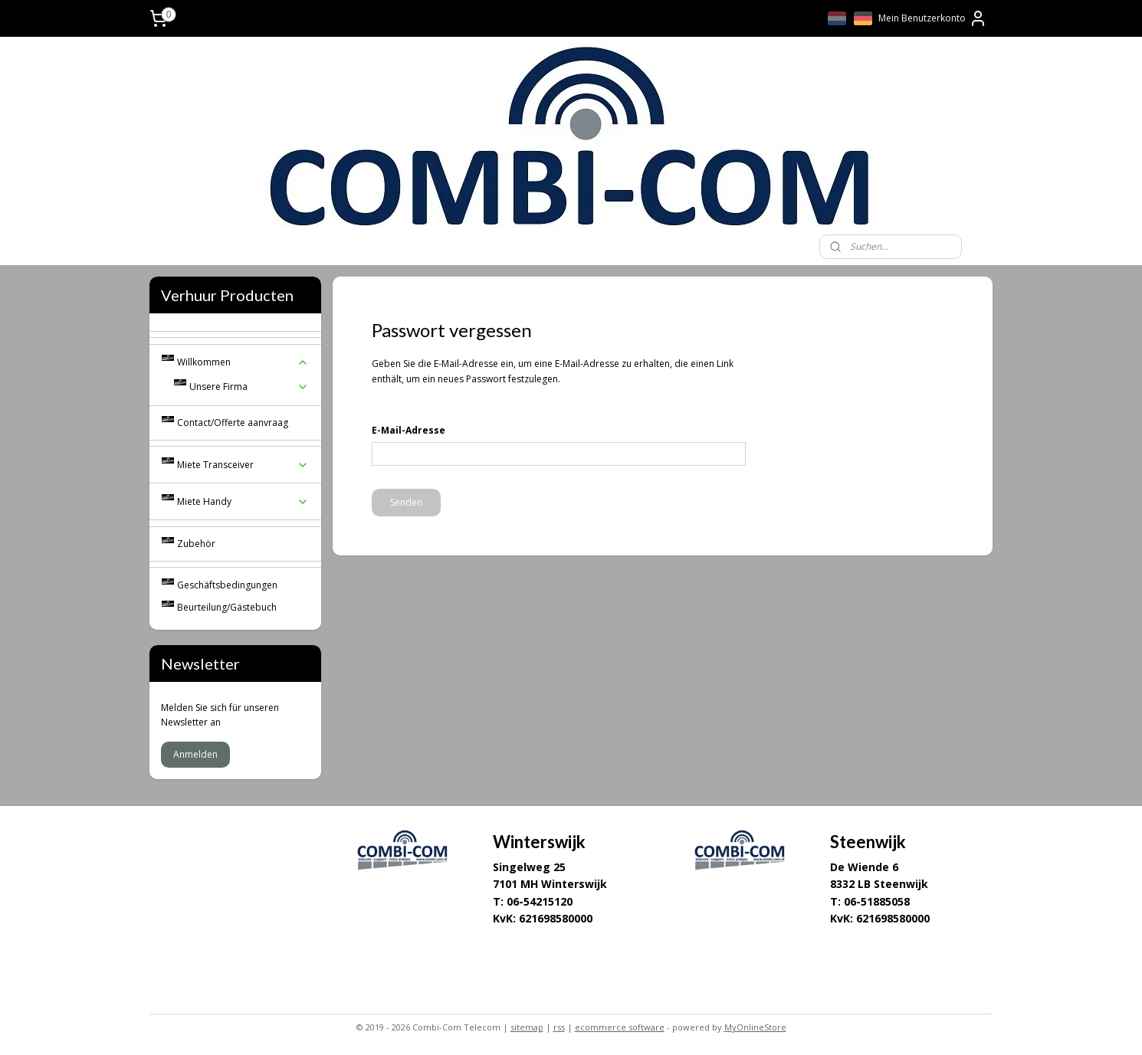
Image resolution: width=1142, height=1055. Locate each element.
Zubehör (196, 543)
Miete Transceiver (243, 464)
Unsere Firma (249, 386)
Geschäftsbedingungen (227, 584)
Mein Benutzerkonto (932, 18)
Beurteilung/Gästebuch (227, 607)
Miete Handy (243, 501)
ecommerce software (620, 1027)
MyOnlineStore (755, 1027)
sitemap (526, 1027)
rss (559, 1027)
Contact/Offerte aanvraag (232, 422)
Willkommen (243, 362)
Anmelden (195, 754)
